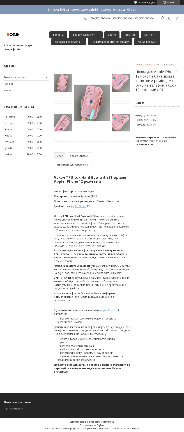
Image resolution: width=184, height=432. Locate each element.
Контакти (150, 34)
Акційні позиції (147, 41)
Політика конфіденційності (125, 428)
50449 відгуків (147, 2)
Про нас (130, 34)
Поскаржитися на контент (95, 428)
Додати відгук (169, 18)
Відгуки (8, 90)
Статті (112, 34)
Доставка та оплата (67, 41)
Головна (58, 34)
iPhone (111, 310)
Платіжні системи (14, 408)
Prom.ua (109, 421)
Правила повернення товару (110, 41)
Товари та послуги (84, 34)
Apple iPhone (78, 206)
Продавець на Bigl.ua (92, 425)
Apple (103, 310)
